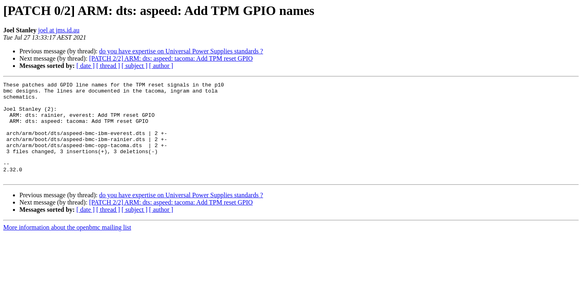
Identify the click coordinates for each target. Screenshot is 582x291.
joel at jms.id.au (58, 30)
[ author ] (161, 65)
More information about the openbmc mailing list (67, 246)
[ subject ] (135, 65)
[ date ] (85, 65)
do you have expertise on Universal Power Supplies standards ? (181, 51)
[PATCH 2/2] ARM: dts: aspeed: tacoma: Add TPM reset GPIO (171, 58)
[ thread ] (108, 65)
